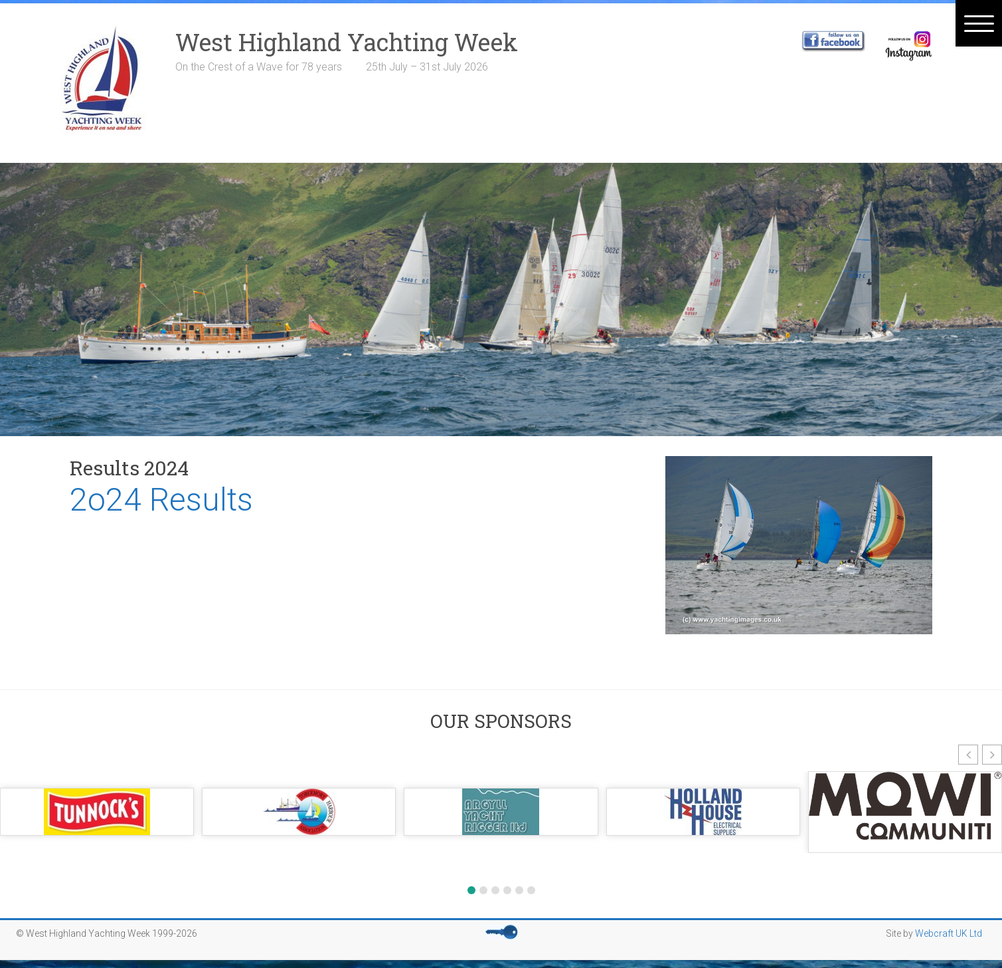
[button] (968, 755)
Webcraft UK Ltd (948, 933)
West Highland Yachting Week (346, 42)
